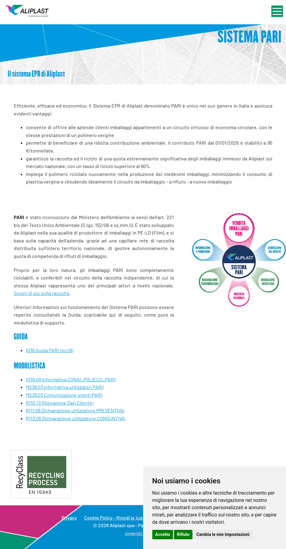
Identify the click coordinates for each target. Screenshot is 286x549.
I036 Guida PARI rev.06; (50, 350)
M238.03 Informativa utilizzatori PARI (64, 387)
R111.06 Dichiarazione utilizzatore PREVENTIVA (75, 410)
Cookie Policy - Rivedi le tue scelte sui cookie (132, 517)
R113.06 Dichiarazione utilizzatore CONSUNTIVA (75, 418)
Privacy (69, 517)
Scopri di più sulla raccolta (41, 293)
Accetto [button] (162, 534)
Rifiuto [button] (183, 534)
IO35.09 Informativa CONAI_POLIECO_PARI (70, 379)
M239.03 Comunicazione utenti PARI (64, 395)
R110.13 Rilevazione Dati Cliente (59, 403)
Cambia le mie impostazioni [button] (222, 534)
